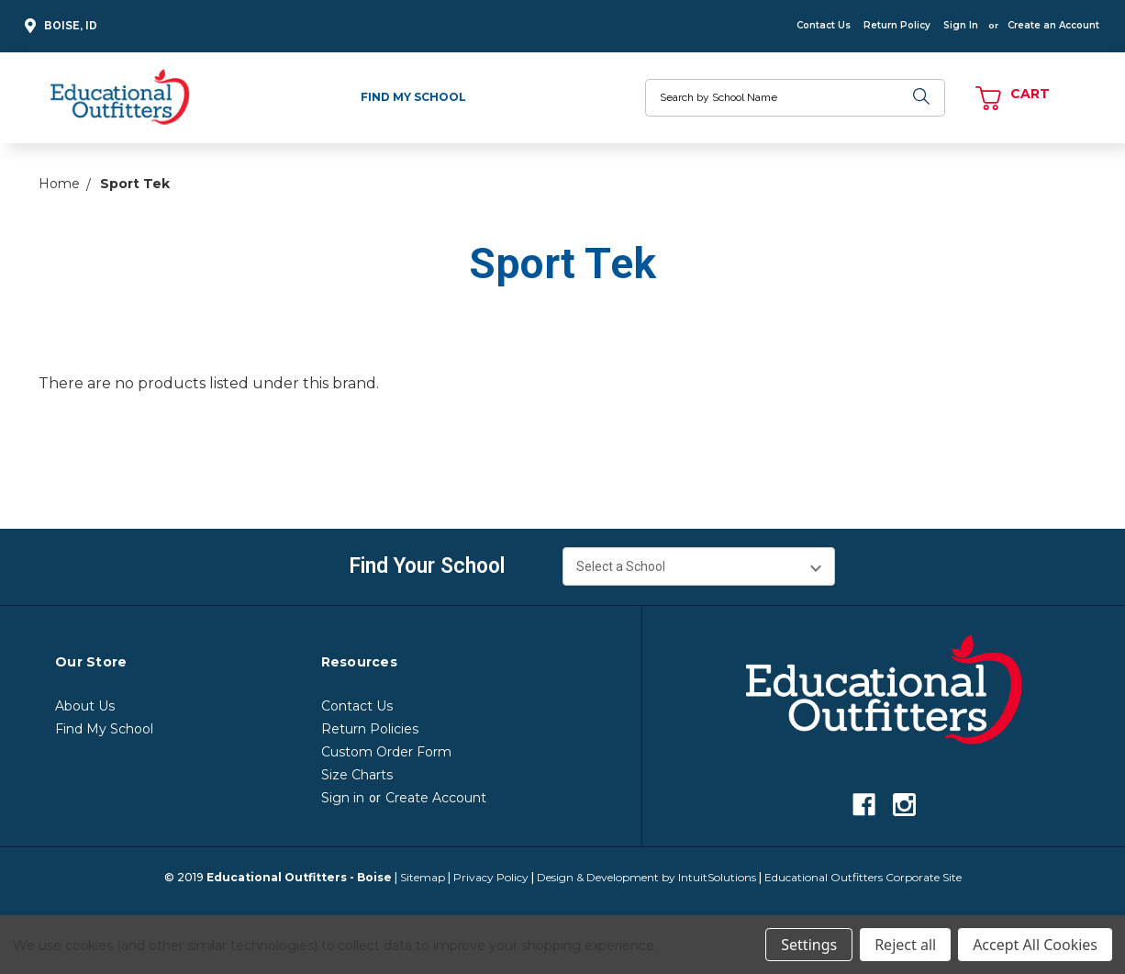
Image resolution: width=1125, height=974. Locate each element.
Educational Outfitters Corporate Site (863, 877)
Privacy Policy (491, 877)
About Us (85, 706)
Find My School (413, 97)
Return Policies (369, 729)
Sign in (342, 797)
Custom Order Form (386, 752)
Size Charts (357, 775)
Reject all (905, 945)
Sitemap (422, 877)
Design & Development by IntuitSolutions (646, 877)
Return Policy (896, 25)
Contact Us (823, 25)
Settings (809, 945)
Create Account (435, 797)
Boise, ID (58, 26)
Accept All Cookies (1035, 945)
